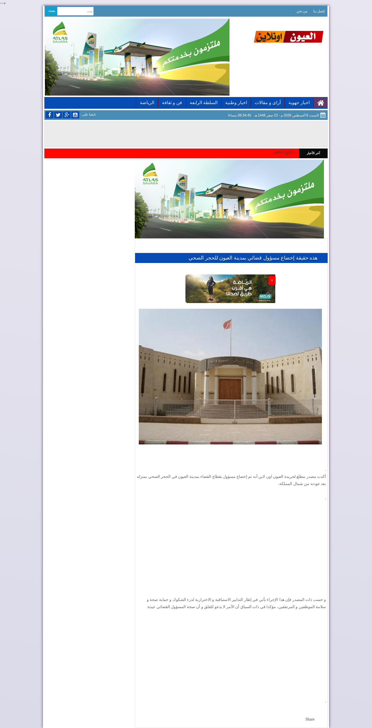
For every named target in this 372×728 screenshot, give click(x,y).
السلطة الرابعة (203, 102)
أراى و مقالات (268, 102)
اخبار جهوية (299, 102)
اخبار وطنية (236, 102)
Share (309, 719)
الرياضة (147, 102)
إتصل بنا (318, 11)
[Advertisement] (231, 549)
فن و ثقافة (172, 102)
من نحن (301, 11)
